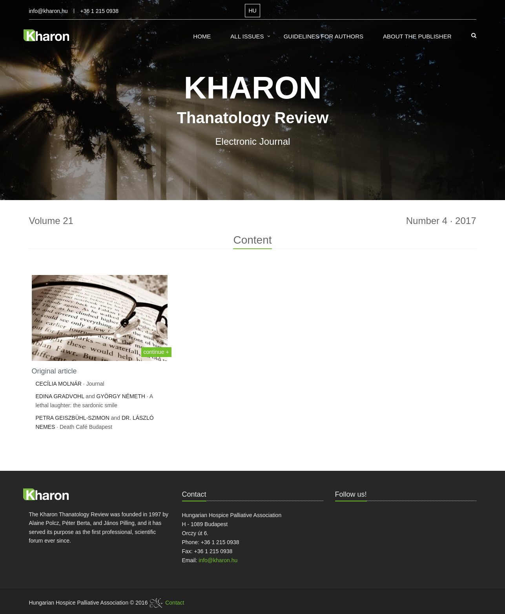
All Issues (247, 36)
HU (252, 10)
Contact (174, 602)
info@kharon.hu (48, 11)
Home (202, 36)
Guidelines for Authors (323, 36)
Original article (54, 371)
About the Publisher (417, 36)
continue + (156, 352)
